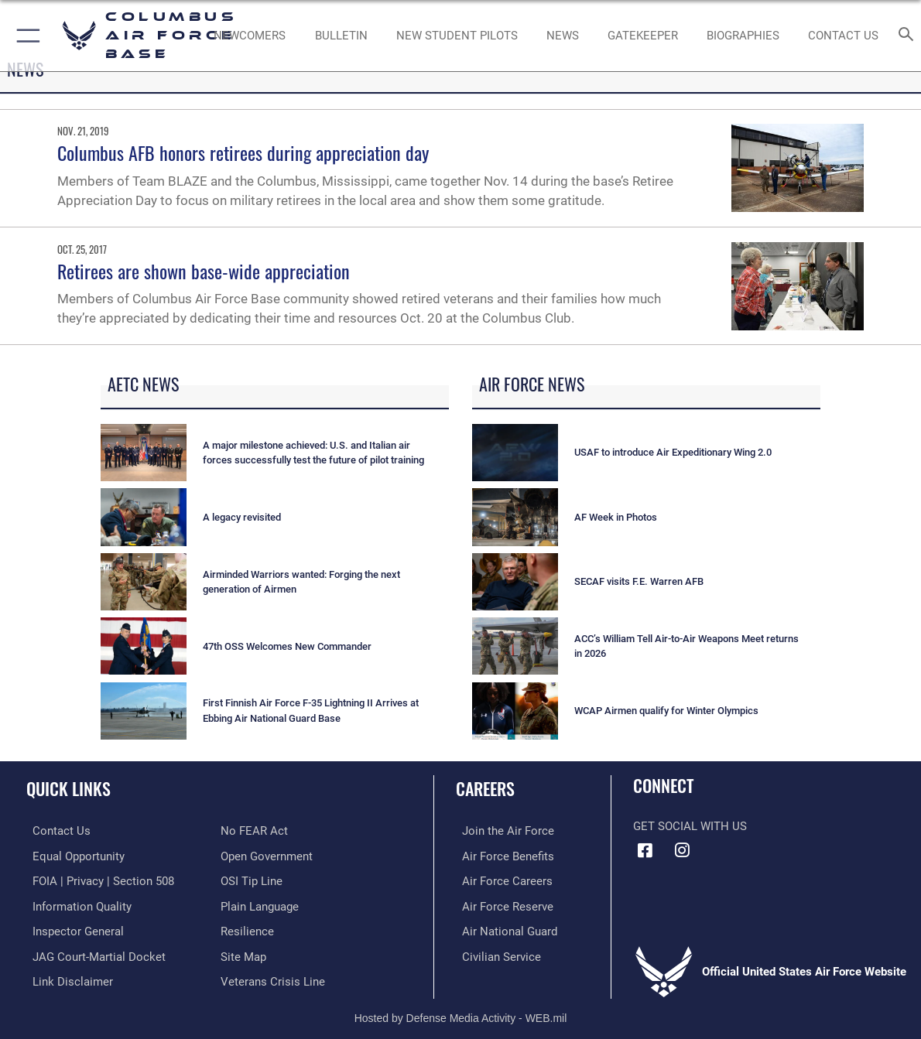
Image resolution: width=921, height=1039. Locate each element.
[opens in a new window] (643, 35)
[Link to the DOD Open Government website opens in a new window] (267, 856)
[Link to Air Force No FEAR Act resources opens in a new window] (254, 831)
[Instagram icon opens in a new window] (682, 850)
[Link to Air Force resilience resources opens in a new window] (247, 928)
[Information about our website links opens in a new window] (66, 977)
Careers (485, 788)
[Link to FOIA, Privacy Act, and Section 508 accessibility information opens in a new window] (97, 880)
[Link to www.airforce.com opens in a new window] (502, 831)
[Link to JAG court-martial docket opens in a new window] (92, 953)
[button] (25, 35)
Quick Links (68, 788)
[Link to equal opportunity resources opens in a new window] (72, 856)
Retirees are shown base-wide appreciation (203, 271)
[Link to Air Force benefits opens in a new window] (502, 856)
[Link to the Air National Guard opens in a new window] (503, 928)
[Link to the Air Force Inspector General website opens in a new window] (72, 928)
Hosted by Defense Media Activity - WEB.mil (460, 1013)
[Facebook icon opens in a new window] (644, 850)
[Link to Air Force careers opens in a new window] (501, 880)
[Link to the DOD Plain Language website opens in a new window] (260, 904)
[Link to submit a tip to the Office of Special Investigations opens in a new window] (251, 880)
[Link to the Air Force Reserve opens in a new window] (501, 904)
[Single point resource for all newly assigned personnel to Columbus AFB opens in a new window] (250, 35)
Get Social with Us (690, 826)
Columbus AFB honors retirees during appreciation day (243, 152)
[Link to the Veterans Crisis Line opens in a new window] (273, 977)
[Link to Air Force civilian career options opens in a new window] (495, 953)
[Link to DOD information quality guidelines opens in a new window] (75, 904)
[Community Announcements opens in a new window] (341, 35)
